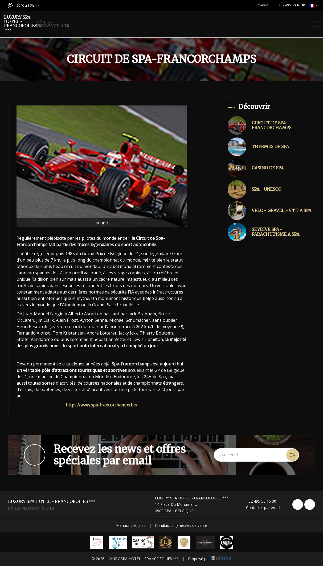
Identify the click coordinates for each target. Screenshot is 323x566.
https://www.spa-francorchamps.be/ (101, 405)
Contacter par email (260, 507)
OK (292, 455)
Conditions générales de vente (181, 525)
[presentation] (24, 170)
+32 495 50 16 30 (258, 501)
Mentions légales (130, 525)
